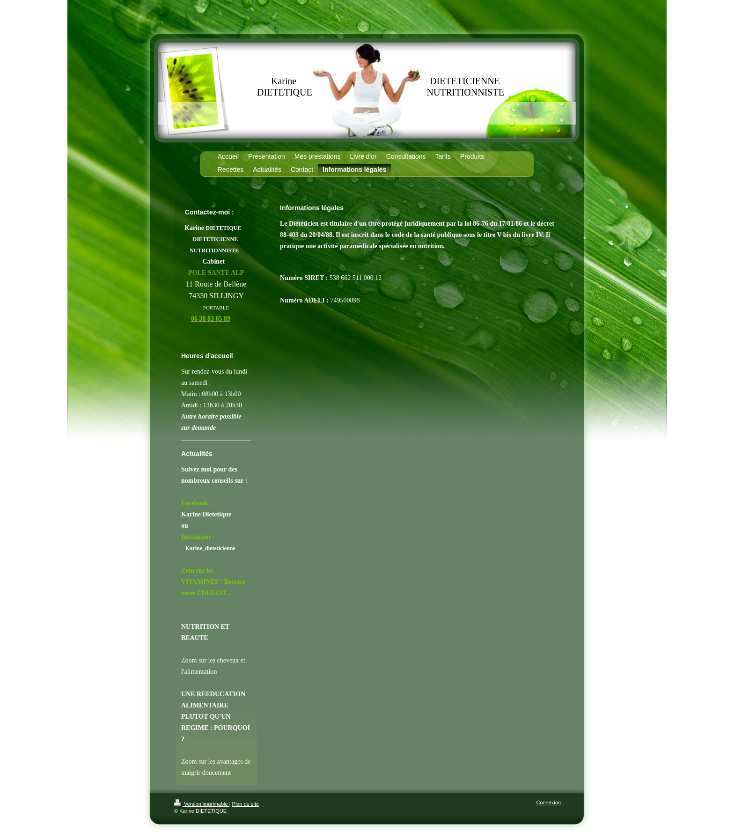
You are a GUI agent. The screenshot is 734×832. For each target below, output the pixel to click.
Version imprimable (201, 804)
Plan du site (245, 804)
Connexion (548, 802)
